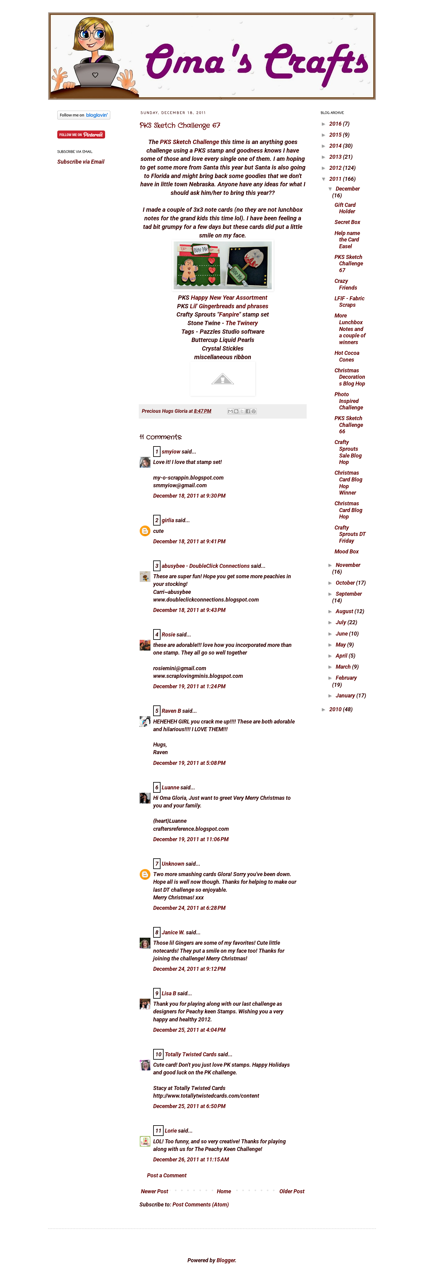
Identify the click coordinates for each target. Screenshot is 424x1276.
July (341, 622)
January (346, 695)
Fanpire (229, 314)
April (342, 655)
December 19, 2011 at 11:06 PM (191, 839)
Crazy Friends (346, 284)
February (346, 677)
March (344, 666)
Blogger (226, 1260)
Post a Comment (167, 1175)
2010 (336, 709)
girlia (168, 520)
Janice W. (173, 932)
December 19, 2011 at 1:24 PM (189, 686)
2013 (336, 157)
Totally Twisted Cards (191, 1054)
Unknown (173, 863)
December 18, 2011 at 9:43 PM (189, 610)
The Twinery (241, 323)
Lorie (171, 1130)
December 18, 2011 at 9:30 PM (189, 495)
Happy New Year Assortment (229, 297)
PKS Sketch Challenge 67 (179, 126)
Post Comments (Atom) (200, 1204)
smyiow (171, 451)
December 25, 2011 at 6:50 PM (189, 1106)
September (349, 594)
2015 (336, 134)
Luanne (170, 787)
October (346, 582)
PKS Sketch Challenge (189, 142)
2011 (336, 179)
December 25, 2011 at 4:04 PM (189, 1030)
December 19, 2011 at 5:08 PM (189, 763)
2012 (336, 168)
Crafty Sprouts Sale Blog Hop (348, 452)
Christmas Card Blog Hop (348, 510)
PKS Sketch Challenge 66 (349, 425)
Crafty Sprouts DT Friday (350, 534)
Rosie (168, 634)
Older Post (292, 1191)
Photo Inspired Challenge (349, 401)
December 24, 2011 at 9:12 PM (189, 969)
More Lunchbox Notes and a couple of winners (350, 328)
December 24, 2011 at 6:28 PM (189, 908)
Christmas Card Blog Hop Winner (348, 482)
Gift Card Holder (345, 208)
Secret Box (347, 222)
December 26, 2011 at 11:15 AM (191, 1159)
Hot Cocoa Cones (347, 356)
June (342, 633)
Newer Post (154, 1191)
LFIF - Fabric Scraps (350, 301)
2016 (336, 123)
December (348, 188)
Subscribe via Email (80, 161)
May (341, 644)
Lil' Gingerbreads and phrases (229, 306)
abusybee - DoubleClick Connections (206, 566)
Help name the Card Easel (347, 239)
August (345, 611)
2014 (336, 145)
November (348, 565)
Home (224, 1191)
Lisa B (169, 993)
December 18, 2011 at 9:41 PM (189, 541)
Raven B (171, 711)
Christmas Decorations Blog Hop (350, 377)
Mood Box (347, 551)
